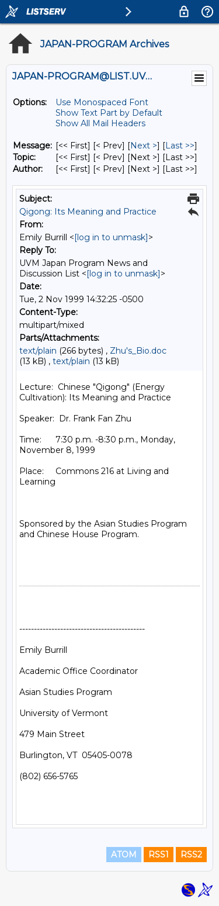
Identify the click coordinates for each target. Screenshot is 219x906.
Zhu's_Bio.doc (138, 350)
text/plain (38, 350)
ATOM (124, 854)
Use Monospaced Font (101, 102)
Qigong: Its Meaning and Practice (88, 211)
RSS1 (158, 854)
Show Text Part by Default (108, 113)
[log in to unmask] (111, 237)
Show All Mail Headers (100, 123)
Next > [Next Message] (143, 145)
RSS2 (191, 854)
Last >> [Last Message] (179, 145)
